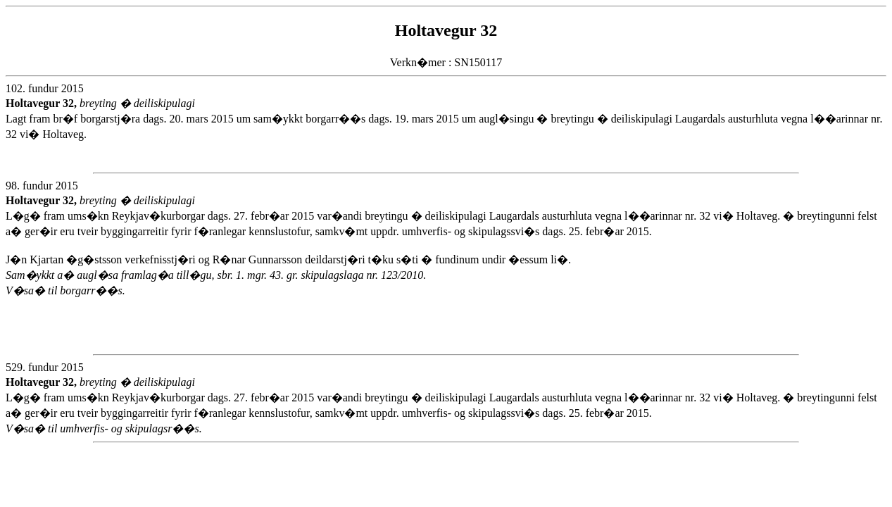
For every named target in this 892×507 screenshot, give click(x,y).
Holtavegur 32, (43, 103)
